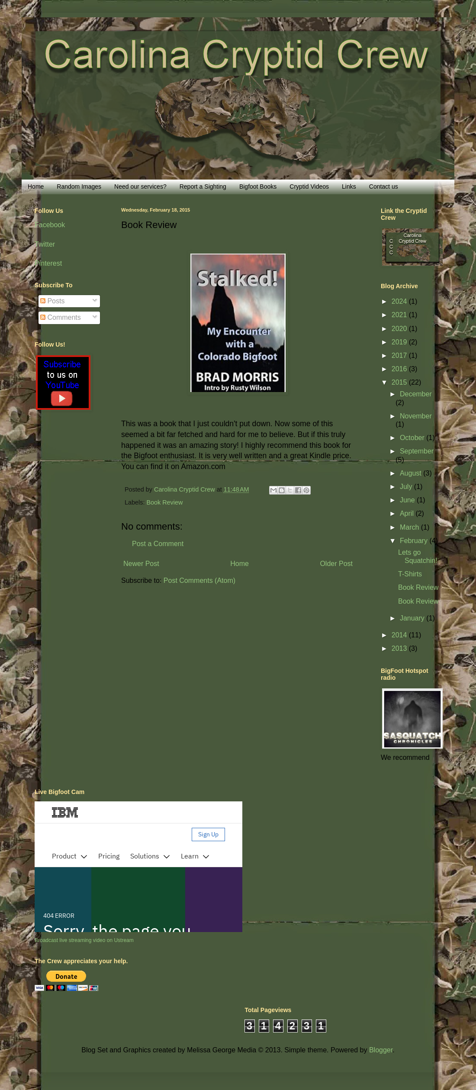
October (413, 437)
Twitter (45, 244)
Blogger (380, 1050)
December (416, 394)
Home (36, 186)
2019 (400, 342)
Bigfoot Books (258, 186)
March (410, 527)
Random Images (79, 186)
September (417, 451)
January (413, 618)
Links (349, 186)
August (411, 473)
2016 (400, 369)
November (416, 416)
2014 (400, 635)
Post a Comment (157, 543)
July (407, 486)
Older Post (336, 563)
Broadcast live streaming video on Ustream (84, 940)
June (408, 500)
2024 (400, 301)
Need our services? (140, 186)
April (407, 513)
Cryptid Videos (309, 186)
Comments (60, 317)
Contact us (383, 186)
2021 (400, 314)
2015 (400, 382)
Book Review (164, 502)
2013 (400, 648)
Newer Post (141, 563)
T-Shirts (410, 574)
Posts (52, 301)
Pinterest (48, 263)
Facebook (50, 224)
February (414, 540)
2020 (400, 328)
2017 (400, 355)
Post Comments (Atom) (199, 580)
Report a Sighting (203, 186)
